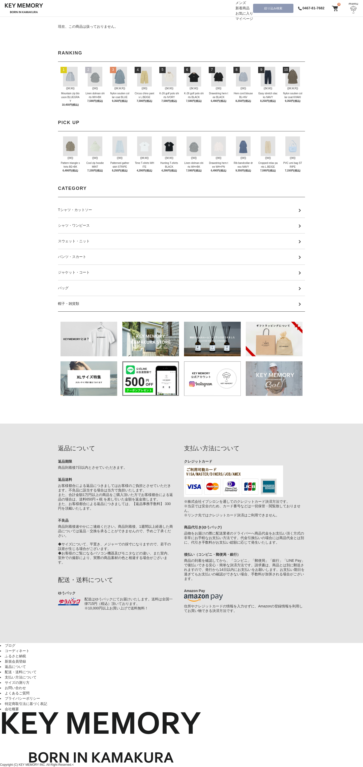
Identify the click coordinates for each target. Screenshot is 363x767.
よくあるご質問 (17, 693)
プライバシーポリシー (22, 698)
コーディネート (17, 651)
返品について (15, 667)
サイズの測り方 (17, 683)
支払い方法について (21, 677)
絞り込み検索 (273, 8)
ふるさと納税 (15, 656)
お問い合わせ (15, 688)
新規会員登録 (15, 661)
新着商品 (242, 8)
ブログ (10, 645)
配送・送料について (21, 672)
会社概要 (12, 709)
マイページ (244, 19)
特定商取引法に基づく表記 (26, 704)
